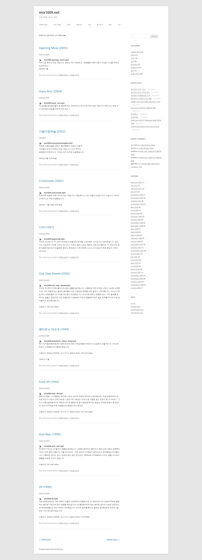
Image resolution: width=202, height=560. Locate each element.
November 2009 (137, 198)
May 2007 (134, 263)
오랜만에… (135, 117)
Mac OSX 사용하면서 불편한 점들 (143, 108)
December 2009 (137, 195)
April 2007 (134, 266)
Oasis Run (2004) (50, 91)
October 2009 (136, 201)
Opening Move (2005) (53, 48)
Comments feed (137, 309)
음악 (110, 25)
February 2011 (136, 188)
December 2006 (137, 275)
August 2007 (135, 254)
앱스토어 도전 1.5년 (138, 89)
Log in (133, 303)
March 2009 (135, 213)
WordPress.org (137, 313)
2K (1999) (45, 487)
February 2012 (136, 182)
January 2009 (136, 219)
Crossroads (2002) (51, 181)
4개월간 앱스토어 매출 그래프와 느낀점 (145, 101)
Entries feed (135, 306)
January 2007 (136, 272)
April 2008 (134, 232)
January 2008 (136, 241)
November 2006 (137, 278)
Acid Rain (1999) (50, 434)
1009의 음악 (43, 25)
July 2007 (134, 257)
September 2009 (137, 204)
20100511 (134, 114)
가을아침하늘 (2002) (52, 131)
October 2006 (136, 282)
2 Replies (42, 137)
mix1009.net (49, 12)
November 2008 (137, 226)
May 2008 (134, 229)
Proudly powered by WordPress (51, 549)
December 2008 (137, 223)
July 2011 (134, 185)
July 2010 (134, 192)
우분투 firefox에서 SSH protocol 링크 (145, 126)
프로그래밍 (57, 25)
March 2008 (135, 235)
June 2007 (134, 260)
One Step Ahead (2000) (54, 273)
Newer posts (113, 539)
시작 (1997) (46, 227)
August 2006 (135, 288)
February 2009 (136, 216)
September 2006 (137, 285)
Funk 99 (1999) (49, 382)
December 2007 (137, 244)
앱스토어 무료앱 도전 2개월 (141, 98)
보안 (89, 25)
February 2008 (136, 238)
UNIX (68, 25)
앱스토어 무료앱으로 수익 (140, 95)
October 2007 (136, 247)
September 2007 (137, 250)
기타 (119, 25)
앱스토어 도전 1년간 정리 (140, 92)
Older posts (45, 539)
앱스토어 (100, 25)
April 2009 (134, 210)
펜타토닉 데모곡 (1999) (54, 329)
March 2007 (135, 269)
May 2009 (134, 207)
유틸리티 (79, 25)
